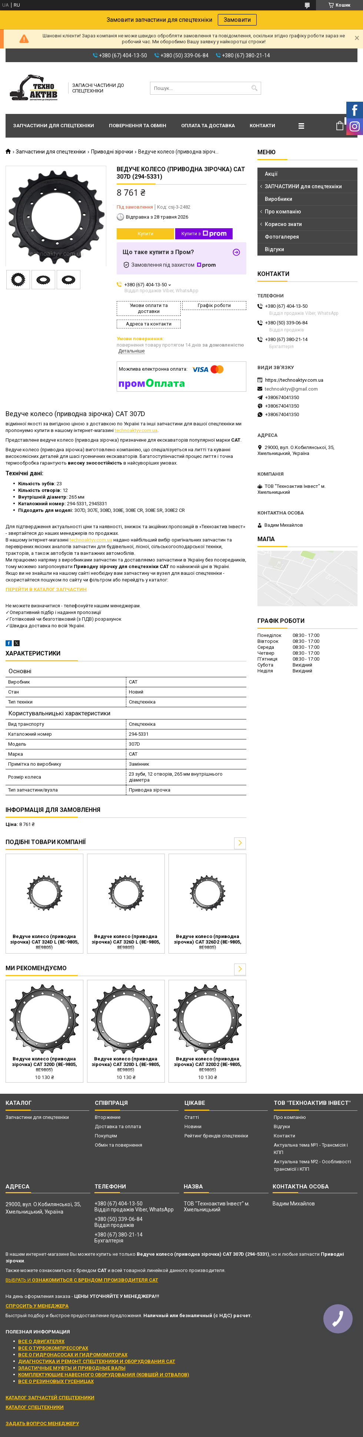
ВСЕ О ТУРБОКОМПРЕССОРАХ (53, 1348)
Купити (145, 233)
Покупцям (106, 1136)
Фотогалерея (282, 237)
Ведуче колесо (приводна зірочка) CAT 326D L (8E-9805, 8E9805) (125, 942)
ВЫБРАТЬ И (82, 1280)
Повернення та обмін (137, 125)
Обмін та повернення (118, 1145)
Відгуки (274, 249)
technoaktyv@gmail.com (291, 389)
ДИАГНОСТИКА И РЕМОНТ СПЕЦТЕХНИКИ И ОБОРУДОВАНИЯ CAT (96, 1361)
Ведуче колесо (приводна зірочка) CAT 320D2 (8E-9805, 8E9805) (208, 1064)
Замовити (237, 19)
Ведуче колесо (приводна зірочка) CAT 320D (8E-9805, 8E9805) (44, 1064)
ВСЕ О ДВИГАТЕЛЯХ (41, 1341)
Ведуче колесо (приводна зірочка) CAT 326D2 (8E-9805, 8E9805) (208, 942)
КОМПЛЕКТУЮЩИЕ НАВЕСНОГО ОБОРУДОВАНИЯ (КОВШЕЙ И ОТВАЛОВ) (103, 1374)
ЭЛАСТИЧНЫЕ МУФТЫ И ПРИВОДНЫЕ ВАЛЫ (72, 1368)
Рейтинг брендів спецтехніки (216, 1136)
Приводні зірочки (112, 152)
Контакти (262, 125)
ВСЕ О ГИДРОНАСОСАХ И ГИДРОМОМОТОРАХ (72, 1354)
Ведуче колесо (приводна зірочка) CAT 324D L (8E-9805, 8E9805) (44, 942)
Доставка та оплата (118, 1126)
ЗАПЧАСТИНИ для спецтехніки (303, 186)
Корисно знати (283, 224)
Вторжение (107, 1117)
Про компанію (283, 212)
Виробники (278, 199)
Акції (271, 174)
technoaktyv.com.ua (136, 430)
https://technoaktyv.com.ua (294, 380)
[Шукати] (254, 88)
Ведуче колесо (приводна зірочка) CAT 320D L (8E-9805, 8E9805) (125, 1064)
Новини (193, 1126)
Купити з (204, 233)
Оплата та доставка (208, 125)
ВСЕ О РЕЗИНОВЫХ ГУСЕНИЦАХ (56, 1381)
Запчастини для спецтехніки (53, 125)
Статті (191, 1117)
